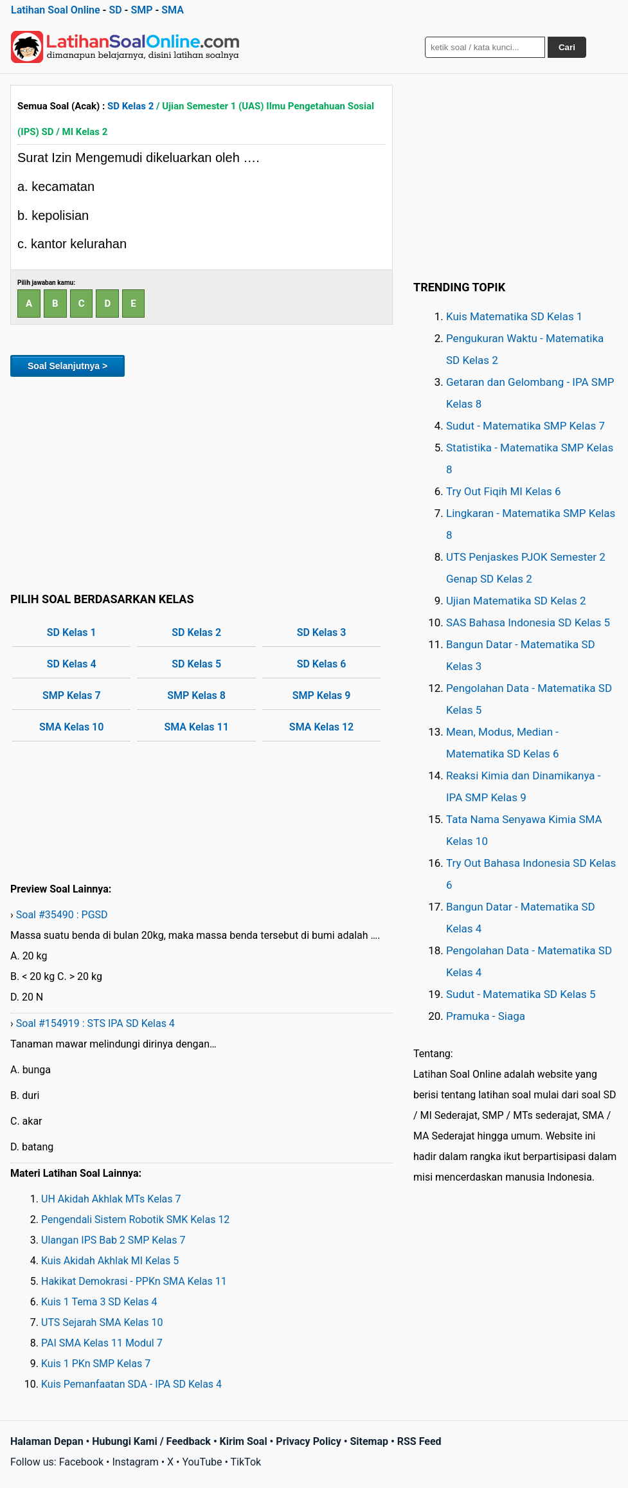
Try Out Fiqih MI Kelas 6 (503, 491)
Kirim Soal (243, 1441)
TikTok (246, 1462)
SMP (141, 10)
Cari (567, 47)
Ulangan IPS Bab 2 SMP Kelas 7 (113, 1240)
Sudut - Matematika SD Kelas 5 (521, 994)
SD (115, 10)
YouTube (202, 1462)
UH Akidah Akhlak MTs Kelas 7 (111, 1199)
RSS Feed (419, 1441)
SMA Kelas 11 (196, 727)
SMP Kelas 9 (321, 695)
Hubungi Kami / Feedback (151, 1441)
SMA (172, 10)
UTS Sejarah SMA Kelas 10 (102, 1322)
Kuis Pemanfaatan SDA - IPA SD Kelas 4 (131, 1384)
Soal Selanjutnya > (67, 366)
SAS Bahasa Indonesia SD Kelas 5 (528, 622)
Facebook (81, 1462)
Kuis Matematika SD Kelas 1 (514, 316)
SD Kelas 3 (321, 632)
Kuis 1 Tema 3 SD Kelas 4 (99, 1302)
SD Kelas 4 (71, 664)
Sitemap (369, 1441)
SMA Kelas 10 (71, 727)
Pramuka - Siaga (485, 1016)
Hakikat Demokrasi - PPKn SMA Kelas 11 (134, 1281)
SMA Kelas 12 (321, 727)
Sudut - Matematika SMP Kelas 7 (525, 425)
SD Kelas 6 (321, 664)
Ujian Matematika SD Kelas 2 (516, 600)
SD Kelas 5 (196, 664)
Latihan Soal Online (55, 10)
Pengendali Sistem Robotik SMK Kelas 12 (135, 1219)
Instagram (135, 1462)
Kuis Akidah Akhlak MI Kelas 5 (110, 1261)
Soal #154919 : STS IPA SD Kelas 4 (95, 1023)
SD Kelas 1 (71, 632)
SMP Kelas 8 (196, 695)
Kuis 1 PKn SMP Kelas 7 (95, 1363)
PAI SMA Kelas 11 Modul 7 (102, 1343)
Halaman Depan (47, 1441)
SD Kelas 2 (130, 106)
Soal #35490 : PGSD (62, 915)
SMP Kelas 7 (71, 695)
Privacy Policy (308, 1441)
